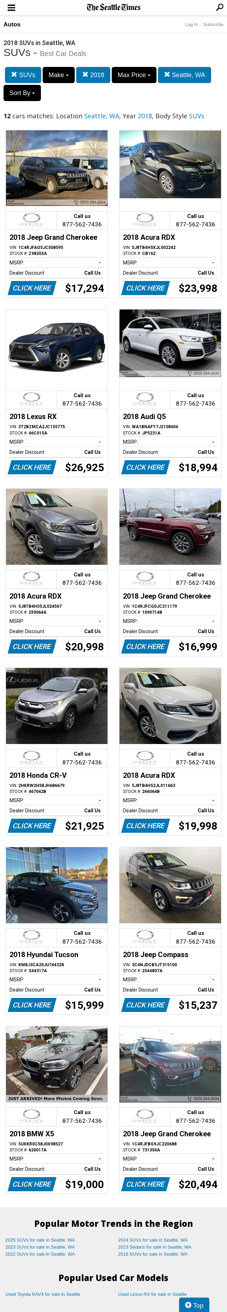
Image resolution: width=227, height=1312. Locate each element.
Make (59, 75)
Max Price (134, 75)
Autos (12, 24)
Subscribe (213, 24)
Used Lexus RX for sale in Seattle (152, 1294)
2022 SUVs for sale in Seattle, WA (40, 1254)
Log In (191, 24)
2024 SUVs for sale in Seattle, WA (153, 1240)
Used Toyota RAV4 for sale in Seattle (42, 1294)
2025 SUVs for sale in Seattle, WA (40, 1240)
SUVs (23, 75)
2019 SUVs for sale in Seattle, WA (153, 1254)
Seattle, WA (184, 75)
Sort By (22, 92)
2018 (93, 75)
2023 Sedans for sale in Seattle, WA (154, 1247)
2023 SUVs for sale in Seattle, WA (40, 1247)
